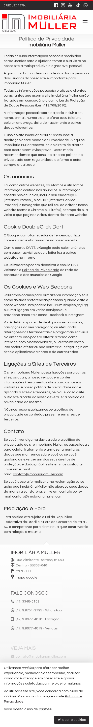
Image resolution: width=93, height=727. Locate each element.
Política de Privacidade (40, 270)
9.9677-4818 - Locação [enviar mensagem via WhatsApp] (37, 619)
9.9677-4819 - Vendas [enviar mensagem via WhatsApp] (37, 628)
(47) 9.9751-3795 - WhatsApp (39, 610)
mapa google (26, 577)
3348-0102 (27, 601)
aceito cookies (72, 720)
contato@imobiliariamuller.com (38, 474)
